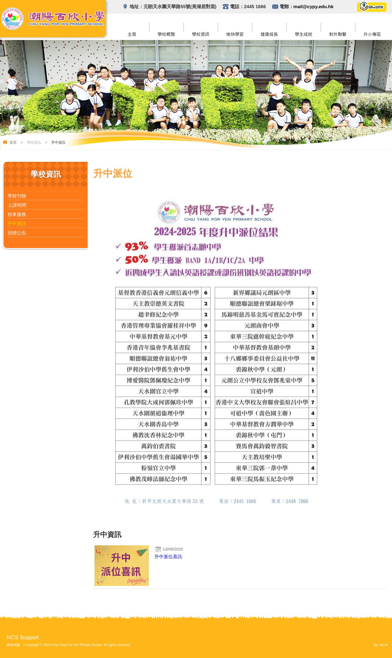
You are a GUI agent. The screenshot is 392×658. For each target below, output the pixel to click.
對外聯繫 (338, 34)
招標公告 (17, 233)
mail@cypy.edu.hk (313, 6)
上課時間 (17, 205)
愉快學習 (235, 34)
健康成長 (269, 34)
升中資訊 (17, 223)
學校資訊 (200, 34)
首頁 (13, 142)
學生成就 (303, 34)
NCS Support (23, 637)
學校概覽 (166, 34)
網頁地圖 (13, 645)
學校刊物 (17, 196)
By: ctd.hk (380, 645)
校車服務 (17, 214)
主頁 (132, 34)
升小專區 (372, 34)
